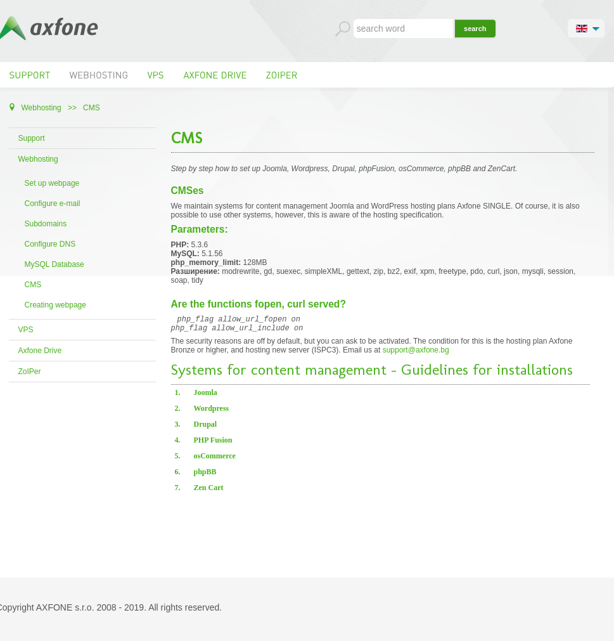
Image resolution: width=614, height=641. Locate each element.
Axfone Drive (40, 350)
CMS (33, 284)
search (475, 28)
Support (31, 138)
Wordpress (211, 412)
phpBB (205, 475)
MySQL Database (54, 264)
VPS (26, 329)
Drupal (205, 428)
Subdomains (46, 223)
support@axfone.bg (416, 353)
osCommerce (215, 459)
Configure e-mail (52, 203)
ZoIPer (29, 371)
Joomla (205, 396)
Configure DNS (50, 244)
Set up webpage (52, 183)
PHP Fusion (213, 443)
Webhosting (38, 159)
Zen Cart (209, 491)
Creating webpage (55, 305)
